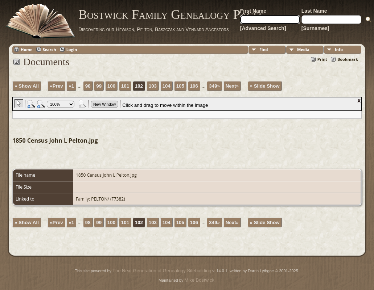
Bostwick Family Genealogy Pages (171, 14)
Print (322, 59)
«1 (71, 86)
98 (88, 86)
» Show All (27, 86)
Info (339, 49)
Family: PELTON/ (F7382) (100, 199)
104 (166, 86)
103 (153, 86)
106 (194, 86)
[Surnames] (315, 28)
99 (99, 86)
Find (263, 49)
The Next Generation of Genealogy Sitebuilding (161, 270)
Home (27, 49)
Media (303, 49)
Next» (232, 86)
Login (71, 49)
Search (49, 49)
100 (111, 86)
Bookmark (347, 59)
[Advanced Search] (263, 28)
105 (180, 86)
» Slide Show (265, 86)
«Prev (56, 86)
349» (214, 86)
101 (125, 86)
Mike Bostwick (199, 280)
